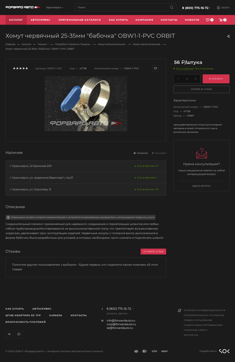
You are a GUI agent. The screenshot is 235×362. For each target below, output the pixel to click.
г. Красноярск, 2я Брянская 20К (31, 166)
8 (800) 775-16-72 (195, 8)
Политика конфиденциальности (204, 310)
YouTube (19, 334)
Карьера (55, 315)
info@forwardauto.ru (121, 320)
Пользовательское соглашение (204, 315)
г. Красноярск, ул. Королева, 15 (30, 189)
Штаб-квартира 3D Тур (23, 315)
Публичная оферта (195, 330)
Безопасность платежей (26, 321)
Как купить (15, 308)
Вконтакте (9, 334)
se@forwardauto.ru (120, 328)
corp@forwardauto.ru (121, 324)
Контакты (79, 315)
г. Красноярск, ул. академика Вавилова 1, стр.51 (41, 177)
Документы (191, 335)
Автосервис (41, 308)
